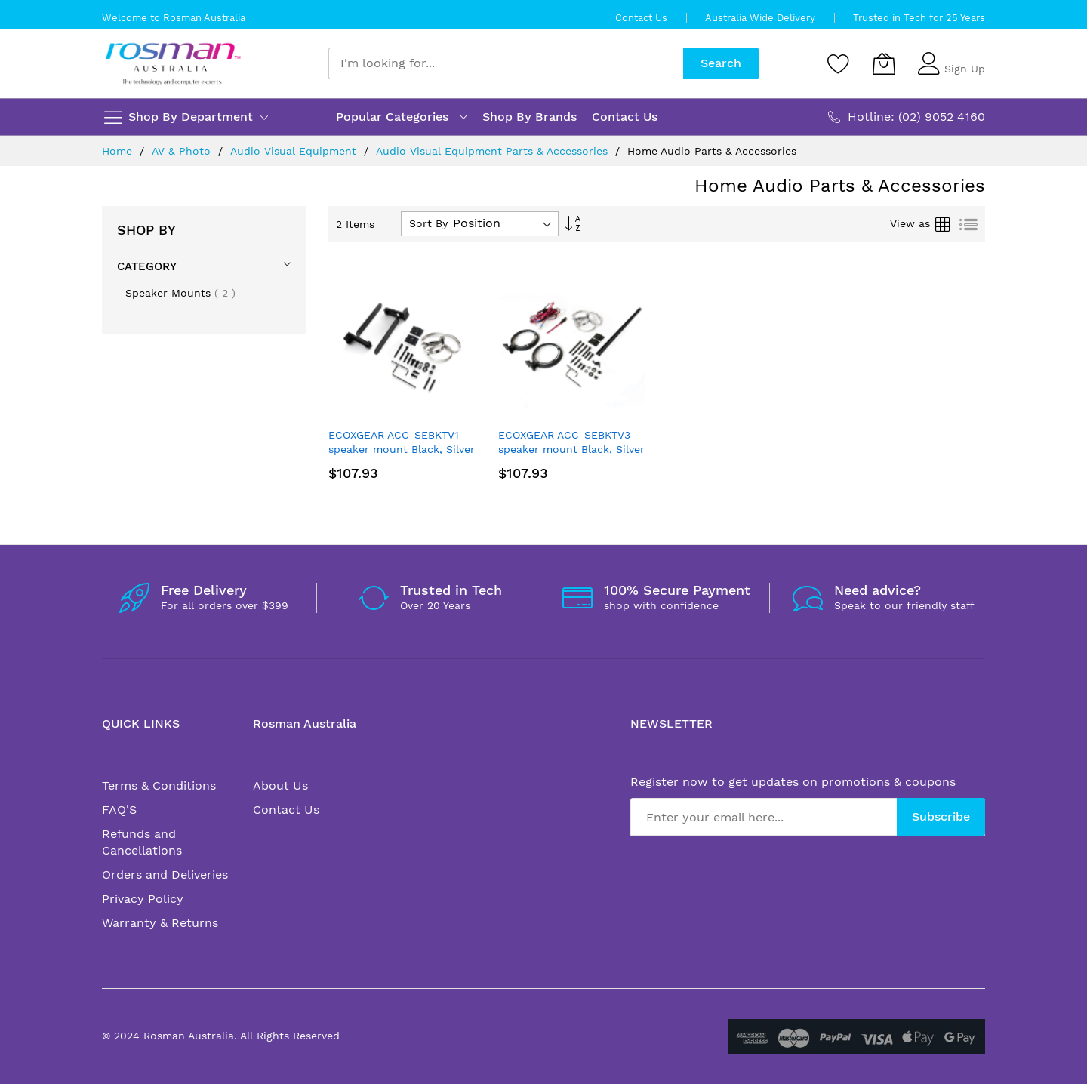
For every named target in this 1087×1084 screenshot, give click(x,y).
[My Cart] (884, 63)
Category (147, 266)
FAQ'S (119, 809)
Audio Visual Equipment (295, 151)
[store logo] (173, 63)
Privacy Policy (142, 899)
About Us (280, 785)
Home (119, 151)
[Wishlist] (838, 63)
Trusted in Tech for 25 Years (919, 17)
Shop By (146, 230)
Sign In (962, 57)
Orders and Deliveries (165, 874)
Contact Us (641, 17)
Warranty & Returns (160, 923)
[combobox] (505, 63)
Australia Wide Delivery (760, 17)
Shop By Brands (529, 116)
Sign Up (964, 69)
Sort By (428, 223)
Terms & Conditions (159, 785)
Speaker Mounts (180, 293)
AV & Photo (183, 151)
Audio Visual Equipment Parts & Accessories (493, 151)
